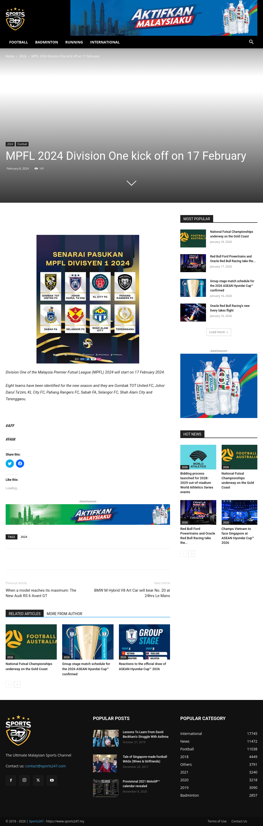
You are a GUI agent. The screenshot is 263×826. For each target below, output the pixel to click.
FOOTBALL (18, 42)
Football (22, 144)
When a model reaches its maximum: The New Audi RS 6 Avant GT (41, 593)
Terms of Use (217, 821)
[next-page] (17, 684)
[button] (251, 42)
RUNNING (74, 42)
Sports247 (36, 821)
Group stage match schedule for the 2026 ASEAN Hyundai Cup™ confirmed (86, 669)
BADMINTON (46, 42)
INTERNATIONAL (105, 42)
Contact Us (239, 821)
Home (10, 56)
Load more (219, 332)
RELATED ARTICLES (25, 614)
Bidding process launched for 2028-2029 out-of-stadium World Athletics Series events (196, 483)
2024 (22, 56)
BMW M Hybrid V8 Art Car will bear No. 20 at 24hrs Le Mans (132, 593)
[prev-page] (9, 684)
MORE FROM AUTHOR (64, 614)
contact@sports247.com (45, 765)
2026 (10, 657)
